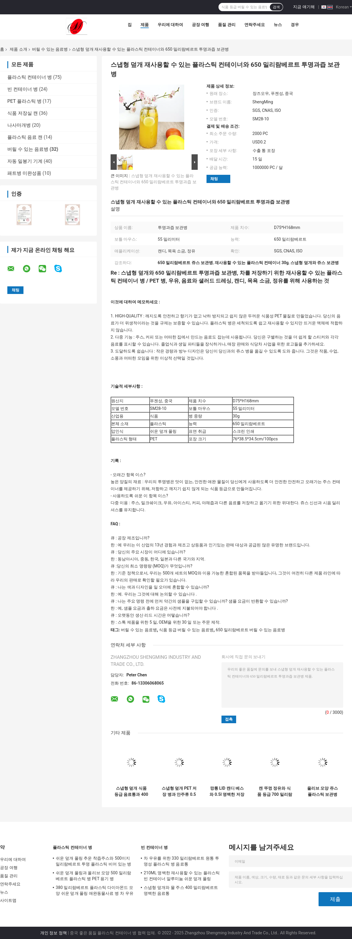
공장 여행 (200, 24)
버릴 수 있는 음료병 (50, 49)
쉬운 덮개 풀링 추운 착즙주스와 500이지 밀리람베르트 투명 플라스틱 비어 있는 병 (93, 861)
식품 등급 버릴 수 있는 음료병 (186, 629)
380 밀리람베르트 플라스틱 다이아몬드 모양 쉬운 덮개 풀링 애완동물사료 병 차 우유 (94, 890)
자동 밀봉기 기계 (25, 161)
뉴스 (278, 24)
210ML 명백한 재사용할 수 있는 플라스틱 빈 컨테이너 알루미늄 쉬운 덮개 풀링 (182, 875)
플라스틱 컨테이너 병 (29, 77)
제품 (145, 24)
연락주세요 (254, 24)
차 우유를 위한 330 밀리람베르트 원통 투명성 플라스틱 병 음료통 (181, 861)
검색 (276, 7)
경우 (295, 24)
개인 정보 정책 (53, 933)
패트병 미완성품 (24, 173)
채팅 (214, 179)
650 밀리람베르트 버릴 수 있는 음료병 (250, 629)
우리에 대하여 (170, 24)
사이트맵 (8, 900)
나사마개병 (19, 125)
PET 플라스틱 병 (24, 101)
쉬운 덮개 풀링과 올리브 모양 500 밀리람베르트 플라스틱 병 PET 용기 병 (93, 875)
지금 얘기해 (303, 6)
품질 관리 (226, 24)
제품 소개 (18, 49)
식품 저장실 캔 (22, 113)
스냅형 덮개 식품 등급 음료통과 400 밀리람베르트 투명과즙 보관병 (131, 791)
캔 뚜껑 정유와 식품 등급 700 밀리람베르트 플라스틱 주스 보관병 (274, 791)
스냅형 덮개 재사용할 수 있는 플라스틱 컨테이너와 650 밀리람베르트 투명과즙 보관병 (154, 181)
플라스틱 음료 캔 (25, 137)
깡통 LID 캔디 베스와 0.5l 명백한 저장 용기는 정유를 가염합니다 (226, 791)
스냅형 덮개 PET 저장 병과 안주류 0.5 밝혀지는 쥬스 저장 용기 (179, 791)
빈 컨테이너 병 (22, 89)
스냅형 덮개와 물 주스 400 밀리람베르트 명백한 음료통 (181, 890)
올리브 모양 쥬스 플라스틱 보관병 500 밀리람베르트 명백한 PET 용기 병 (322, 791)
